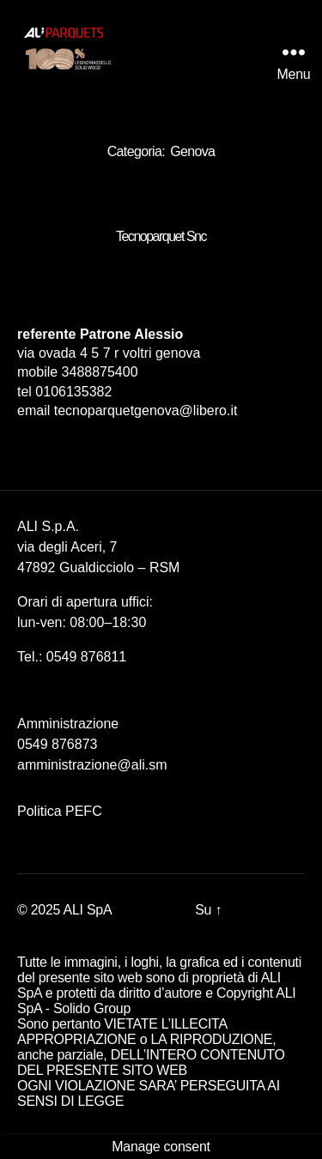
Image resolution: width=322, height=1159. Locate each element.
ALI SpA (88, 909)
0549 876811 (86, 656)
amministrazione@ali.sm (92, 765)
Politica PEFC (59, 811)
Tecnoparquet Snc (161, 236)
